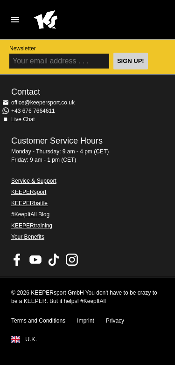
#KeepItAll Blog (30, 214)
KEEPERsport (28, 192)
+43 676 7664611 (33, 111)
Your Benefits (27, 237)
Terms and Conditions (38, 320)
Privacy (115, 320)
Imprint (85, 320)
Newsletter (22, 48)
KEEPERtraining (31, 225)
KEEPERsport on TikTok (54, 260)
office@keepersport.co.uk (43, 102)
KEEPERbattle (29, 203)
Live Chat (23, 119)
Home (80, 19)
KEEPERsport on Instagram (72, 260)
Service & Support (33, 181)
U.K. (31, 339)
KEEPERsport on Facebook (17, 260)
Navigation (15, 19)
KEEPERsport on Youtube (35, 260)
